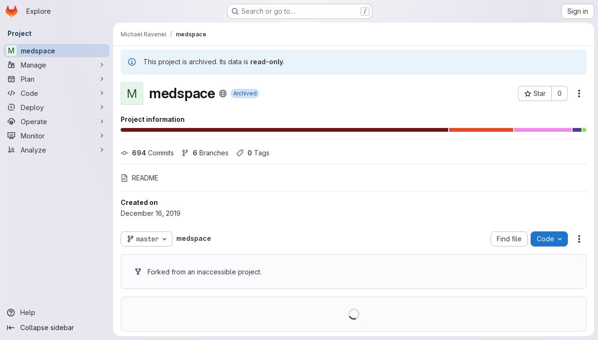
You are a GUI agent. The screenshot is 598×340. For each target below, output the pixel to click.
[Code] (56, 93)
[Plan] (56, 78)
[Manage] (56, 64)
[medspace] (56, 50)
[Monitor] (56, 135)
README (139, 178)
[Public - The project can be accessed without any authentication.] (223, 93)
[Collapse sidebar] (56, 327)
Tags (253, 153)
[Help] (56, 312)
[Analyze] (56, 149)
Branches (205, 153)
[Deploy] (56, 107)
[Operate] (56, 121)
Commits (147, 153)
